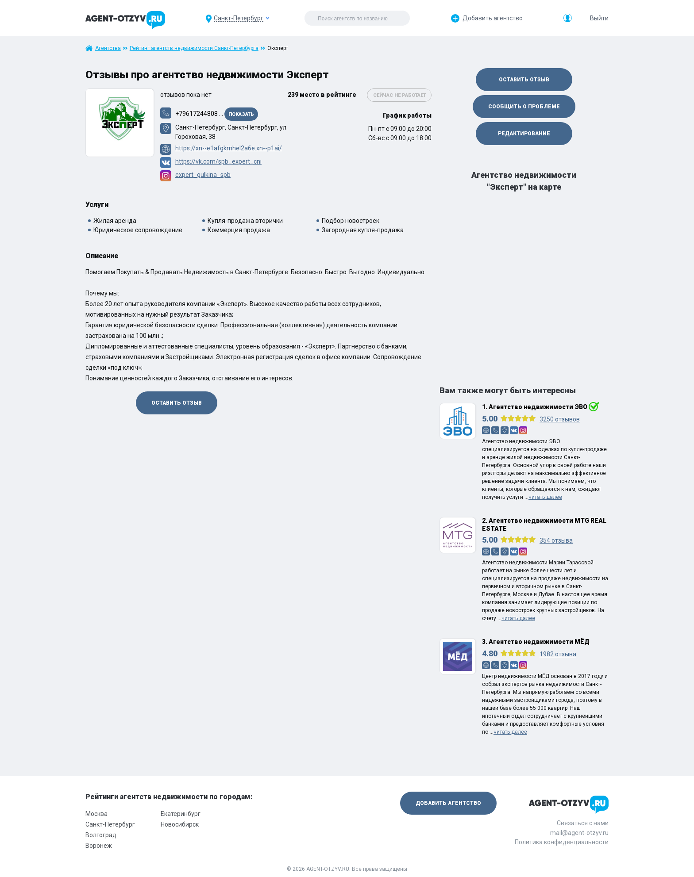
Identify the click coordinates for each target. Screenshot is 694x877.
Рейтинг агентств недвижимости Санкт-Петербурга (194, 48)
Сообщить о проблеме (524, 106)
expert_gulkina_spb (203, 174)
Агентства (108, 48)
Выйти (599, 18)
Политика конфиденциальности (562, 842)
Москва (96, 813)
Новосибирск (180, 824)
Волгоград (100, 835)
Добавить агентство (493, 18)
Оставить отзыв (176, 403)
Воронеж (98, 845)
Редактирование (524, 133)
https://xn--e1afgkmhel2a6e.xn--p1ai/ (228, 148)
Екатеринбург (180, 813)
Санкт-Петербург (110, 824)
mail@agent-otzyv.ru (579, 832)
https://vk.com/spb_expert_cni (218, 161)
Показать (241, 114)
